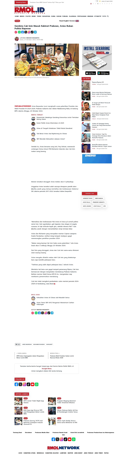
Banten (70, 453)
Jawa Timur (99, 453)
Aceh (20, 453)
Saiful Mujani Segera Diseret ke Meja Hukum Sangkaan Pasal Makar (101, 115)
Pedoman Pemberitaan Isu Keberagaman (100, 432)
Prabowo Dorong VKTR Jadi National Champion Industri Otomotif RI (33, 422)
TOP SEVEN (86, 79)
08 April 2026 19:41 (102, 107)
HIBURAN (90, 16)
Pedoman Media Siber (42, 432)
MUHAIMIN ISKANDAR (39, 344)
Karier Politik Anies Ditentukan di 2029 (50, 123)
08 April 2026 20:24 (102, 119)
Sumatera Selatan (51, 453)
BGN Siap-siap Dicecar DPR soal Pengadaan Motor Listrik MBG (34, 412)
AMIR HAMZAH (99, 198)
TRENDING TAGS (89, 193)
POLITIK (28, 16)
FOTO (104, 16)
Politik (17, 21)
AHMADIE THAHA (87, 198)
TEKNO (39, 16)
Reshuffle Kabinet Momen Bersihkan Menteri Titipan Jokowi (102, 145)
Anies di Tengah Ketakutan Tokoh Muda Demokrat (54, 128)
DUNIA (53, 16)
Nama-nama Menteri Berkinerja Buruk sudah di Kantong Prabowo (102, 93)
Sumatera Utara (29, 453)
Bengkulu (40, 453)
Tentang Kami (17, 432)
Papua (106, 453)
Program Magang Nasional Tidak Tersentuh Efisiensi (66, 402)
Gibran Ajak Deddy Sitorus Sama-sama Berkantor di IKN (67, 421)
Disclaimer (28, 432)
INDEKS (22, 16)
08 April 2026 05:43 (102, 84)
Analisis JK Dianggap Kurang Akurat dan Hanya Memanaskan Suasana (101, 125)
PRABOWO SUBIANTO (99, 202)
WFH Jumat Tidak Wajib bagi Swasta (34, 402)
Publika (94, 84)
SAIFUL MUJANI (87, 206)
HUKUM (58, 16)
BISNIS (34, 16)
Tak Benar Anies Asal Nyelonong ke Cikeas (52, 134)
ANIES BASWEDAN (27, 344)
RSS (63, 435)
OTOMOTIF (97, 16)
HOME (17, 16)
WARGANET (49, 344)
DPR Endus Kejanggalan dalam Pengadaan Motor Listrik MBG (30, 357)
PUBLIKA (65, 16)
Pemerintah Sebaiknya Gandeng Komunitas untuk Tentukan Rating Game (58, 118)
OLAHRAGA (72, 16)
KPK (104, 206)
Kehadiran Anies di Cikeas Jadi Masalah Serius (53, 297)
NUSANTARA (46, 16)
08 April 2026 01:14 (102, 148)
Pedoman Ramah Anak (60, 432)
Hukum (94, 119)
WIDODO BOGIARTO (32, 38)
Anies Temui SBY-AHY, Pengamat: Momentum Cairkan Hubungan (55, 303)
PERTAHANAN (81, 16)
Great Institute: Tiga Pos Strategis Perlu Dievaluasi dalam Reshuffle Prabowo (101, 136)
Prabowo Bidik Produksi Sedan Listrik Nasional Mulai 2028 (62, 357)
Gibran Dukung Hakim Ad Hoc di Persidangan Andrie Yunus (67, 411)
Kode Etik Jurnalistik (77, 432)
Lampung (63, 453)
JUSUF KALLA (86, 202)
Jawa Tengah (88, 453)
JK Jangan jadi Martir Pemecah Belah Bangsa (101, 103)
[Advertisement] (47, 92)
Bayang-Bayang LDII (98, 82)
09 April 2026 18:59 (102, 129)
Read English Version (67, 21)
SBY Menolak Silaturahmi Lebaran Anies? (51, 139)
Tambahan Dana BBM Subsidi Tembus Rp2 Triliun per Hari (47, 2)
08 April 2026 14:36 (102, 140)
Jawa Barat (78, 453)
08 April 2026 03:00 (102, 96)
